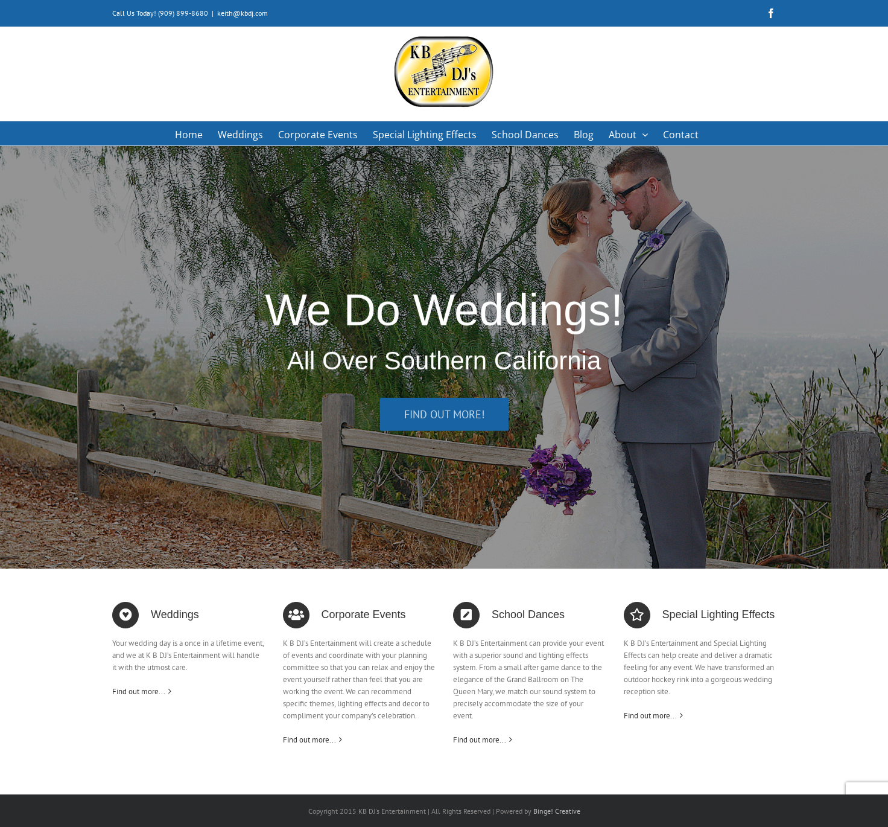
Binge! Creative (556, 811)
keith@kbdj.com (242, 13)
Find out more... (138, 691)
